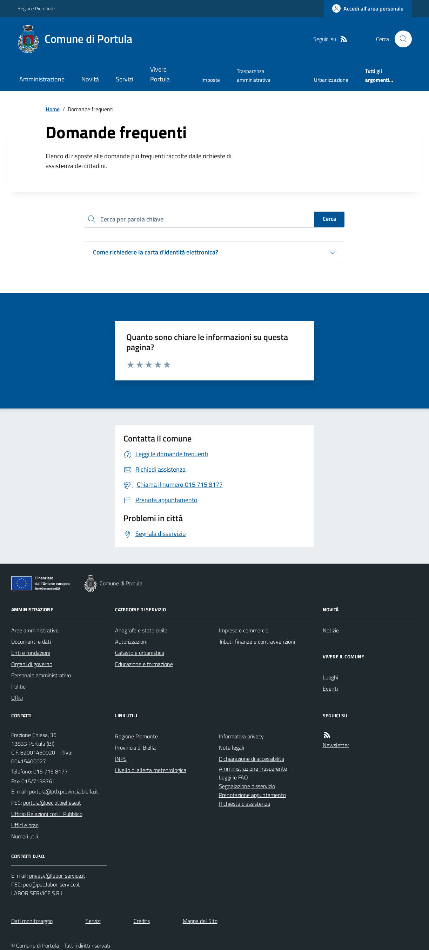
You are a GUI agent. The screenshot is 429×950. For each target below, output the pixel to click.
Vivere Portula (160, 74)
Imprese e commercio (243, 630)
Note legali (231, 747)
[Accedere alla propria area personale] (368, 8)
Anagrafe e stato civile (141, 630)
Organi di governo (31, 664)
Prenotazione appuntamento (252, 795)
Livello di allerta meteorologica (150, 770)
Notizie (331, 630)
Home (53, 109)
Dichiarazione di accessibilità (251, 759)
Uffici (17, 697)
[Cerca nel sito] (400, 39)
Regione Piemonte (36, 8)
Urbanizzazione (331, 80)
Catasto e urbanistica (139, 653)
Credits (142, 921)
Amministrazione (42, 79)
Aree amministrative (35, 630)
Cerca (329, 218)
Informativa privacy (241, 736)
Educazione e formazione (144, 664)
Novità (90, 79)
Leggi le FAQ (233, 777)
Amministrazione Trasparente (253, 768)
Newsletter (336, 745)
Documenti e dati (31, 641)
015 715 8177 (50, 771)
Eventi (330, 688)
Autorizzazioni (131, 641)
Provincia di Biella (135, 747)
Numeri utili (24, 836)
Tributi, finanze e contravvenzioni (257, 641)
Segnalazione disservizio (247, 786)
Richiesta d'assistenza (244, 803)
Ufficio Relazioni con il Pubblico (46, 814)
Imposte (210, 80)
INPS (121, 759)
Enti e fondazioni (30, 653)
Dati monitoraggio (32, 921)
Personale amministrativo (41, 675)
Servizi (124, 79)
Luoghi (330, 677)
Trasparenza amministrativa (253, 75)
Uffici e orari (25, 825)
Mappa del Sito (200, 921)
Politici (18, 686)
